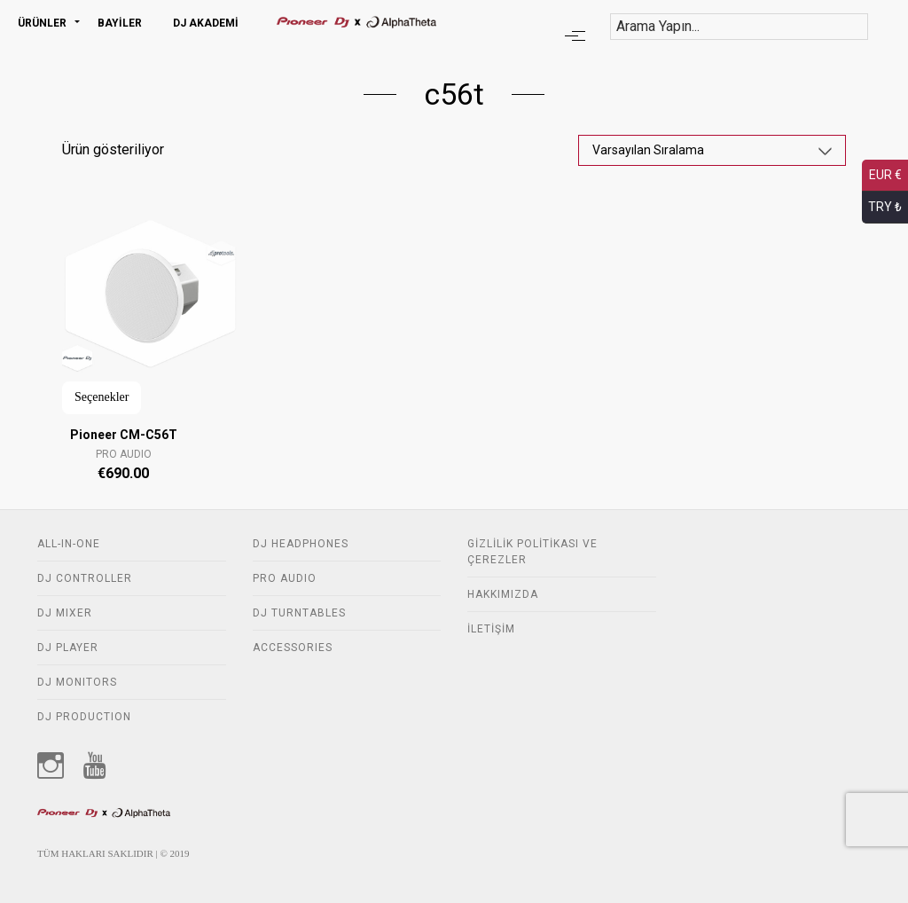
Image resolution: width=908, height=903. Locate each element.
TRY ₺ (885, 207)
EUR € (885, 175)
